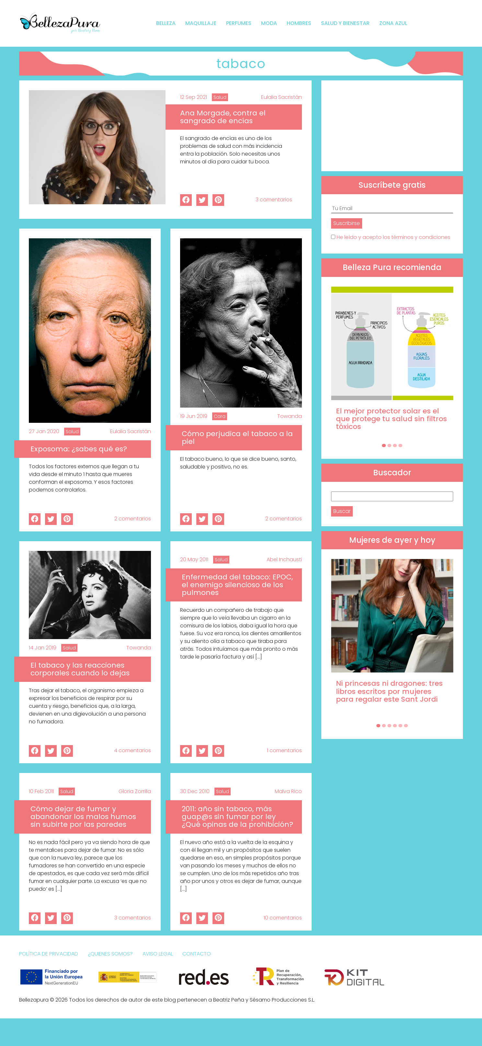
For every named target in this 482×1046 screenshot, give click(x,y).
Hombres (299, 23)
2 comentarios (132, 518)
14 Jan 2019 (42, 647)
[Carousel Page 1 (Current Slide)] (384, 445)
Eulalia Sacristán (281, 97)
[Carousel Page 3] (395, 445)
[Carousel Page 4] (400, 445)
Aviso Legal (158, 953)
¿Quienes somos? (110, 953)
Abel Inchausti (284, 559)
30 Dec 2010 (195, 791)
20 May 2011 (194, 559)
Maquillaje (200, 23)
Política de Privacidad (48, 953)
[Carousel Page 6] (406, 725)
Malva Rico (288, 791)
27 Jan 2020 (44, 431)
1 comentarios (284, 750)
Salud (219, 97)
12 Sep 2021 (193, 97)
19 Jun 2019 (193, 416)
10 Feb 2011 (41, 791)
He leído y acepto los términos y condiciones (393, 237)
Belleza (166, 23)
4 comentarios (132, 750)
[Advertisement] (392, 125)
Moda (269, 23)
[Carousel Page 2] (389, 445)
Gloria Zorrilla (135, 791)
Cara (219, 416)
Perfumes (238, 23)
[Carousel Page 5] (400, 725)
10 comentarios (283, 917)
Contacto (196, 953)
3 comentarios (274, 199)
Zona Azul (393, 23)
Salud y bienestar (345, 23)
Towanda (289, 416)
